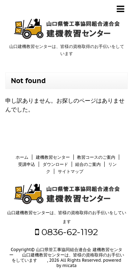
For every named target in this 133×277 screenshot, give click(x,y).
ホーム (22, 157)
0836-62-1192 (66, 232)
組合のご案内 (88, 164)
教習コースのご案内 (96, 157)
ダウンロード (55, 164)
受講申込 (26, 164)
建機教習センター (53, 157)
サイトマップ (70, 171)
